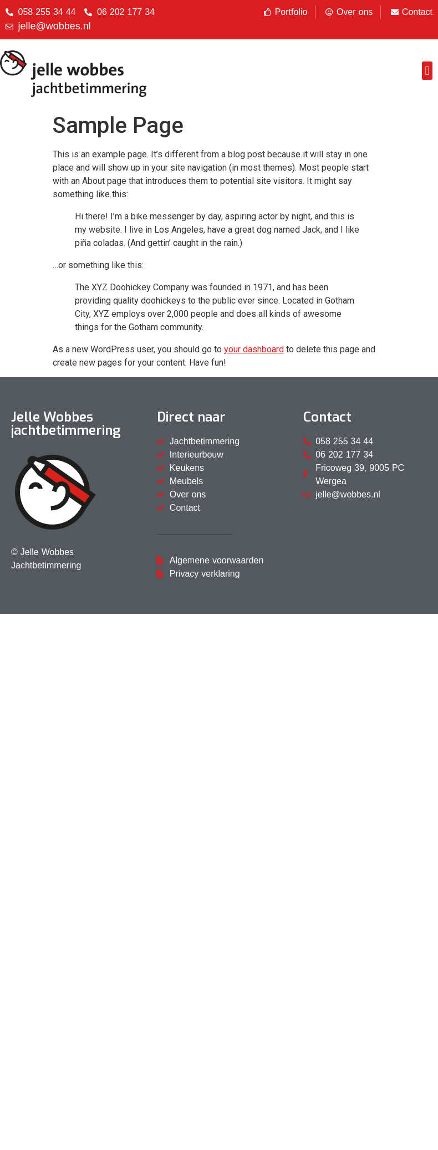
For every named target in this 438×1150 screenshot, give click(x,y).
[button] (427, 70)
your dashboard (254, 349)
